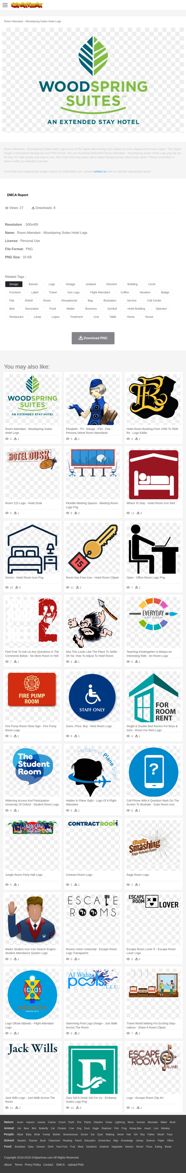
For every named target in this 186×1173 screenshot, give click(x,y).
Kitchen (129, 1146)
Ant (19, 1128)
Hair (129, 1134)
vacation (145, 292)
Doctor (84, 1134)
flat (11, 300)
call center (154, 300)
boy (143, 1134)
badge (165, 292)
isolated (91, 284)
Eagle (95, 1128)
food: (8, 1146)
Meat (80, 1146)
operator (161, 308)
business (91, 308)
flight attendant (100, 292)
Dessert (40, 1146)
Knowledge (127, 1140)
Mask (20, 1134)
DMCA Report (17, 195)
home (130, 316)
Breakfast (20, 1146)
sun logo (73, 292)
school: (9, 1140)
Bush (172, 1122)
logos (55, 316)
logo (52, 284)
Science (150, 1140)
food (53, 308)
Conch (62, 1122)
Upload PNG (76, 1164)
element (111, 284)
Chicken (61, 1128)
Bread (168, 1146)
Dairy (31, 1146)
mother (56, 1134)
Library (139, 1140)
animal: (9, 1128)
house (149, 316)
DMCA (60, 1164)
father (151, 1134)
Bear (26, 1128)
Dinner (139, 1146)
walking (110, 1134)
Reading (67, 1140)
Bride (37, 1134)
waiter (71, 308)
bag (90, 300)
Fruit (72, 1146)
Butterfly (43, 1128)
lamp (37, 316)
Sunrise (141, 1122)
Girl (136, 1134)
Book (43, 1140)
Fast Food (61, 1146)
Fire (79, 1122)
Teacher (33, 1140)
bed (11, 308)
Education (90, 1140)
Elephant (106, 1128)
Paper (161, 1140)
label (34, 292)
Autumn (30, 1122)
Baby (28, 1134)
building (133, 284)
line (96, 316)
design (13, 284)
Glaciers (98, 1122)
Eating (158, 1146)
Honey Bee (135, 1128)
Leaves (41, 1122)
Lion (156, 1128)
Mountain (153, 1122)
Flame (87, 1122)
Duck (87, 1128)
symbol (112, 308)
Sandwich (91, 1146)
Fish (116, 1128)
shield (29, 300)
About (8, 1164)
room (47, 300)
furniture (15, 292)
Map (115, 1140)
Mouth (160, 1134)
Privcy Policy (33, 1164)
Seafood (104, 1146)
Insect (147, 1128)
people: (9, 1134)
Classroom (54, 1140)
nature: (9, 1122)
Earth (71, 1122)
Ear (93, 1134)
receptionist (69, 300)
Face (170, 1134)
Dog (79, 1128)
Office (170, 1140)
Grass (109, 1122)
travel (53, 292)
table (112, 316)
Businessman (70, 1134)
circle (151, 284)
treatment (76, 316)
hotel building (136, 308)
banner (33, 284)
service (131, 300)
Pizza (149, 1146)
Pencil (78, 1140)
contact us (99, 171)
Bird (34, 1128)
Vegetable (116, 1146)
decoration (32, 308)
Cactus (52, 1122)
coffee (125, 292)
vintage (70, 284)
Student (21, 1140)
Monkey (165, 1128)
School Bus (104, 1140)
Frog (124, 1128)
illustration (110, 300)
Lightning (120, 1122)
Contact (48, 1164)
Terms (18, 1164)
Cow (71, 1128)
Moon (131, 1122)
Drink (51, 1146)
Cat (53, 1128)
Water (164, 1122)
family (46, 1134)
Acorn (20, 1122)
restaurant (16, 316)
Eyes (100, 1134)
